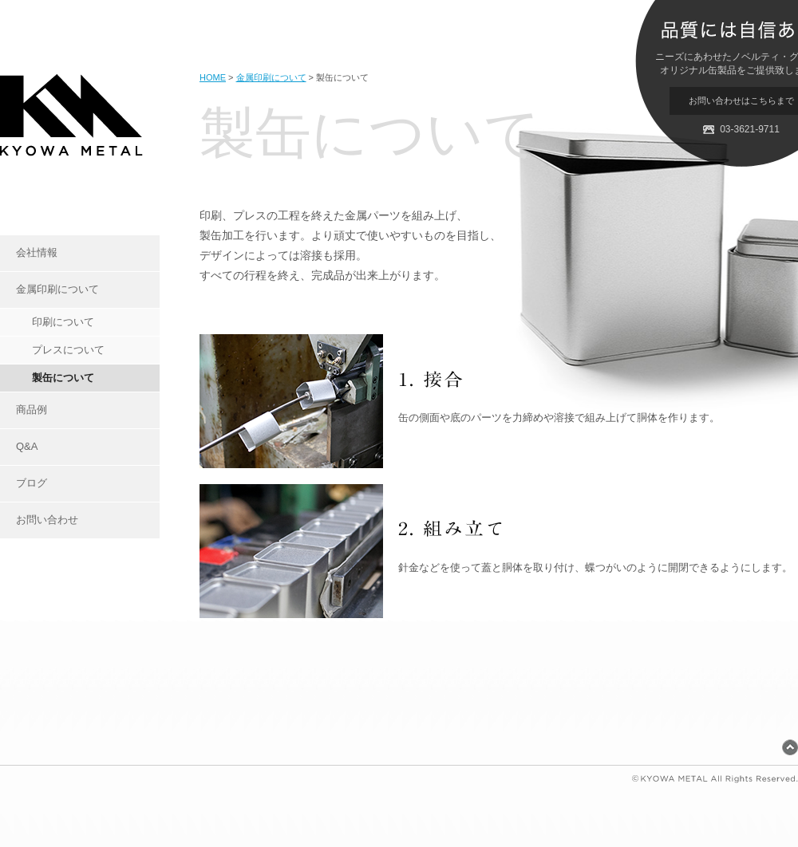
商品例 (31, 410)
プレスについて (68, 350)
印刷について (63, 322)
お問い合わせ (47, 520)
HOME (213, 77)
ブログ (31, 483)
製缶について (63, 378)
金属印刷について (57, 289)
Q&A (27, 446)
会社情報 (36, 252)
